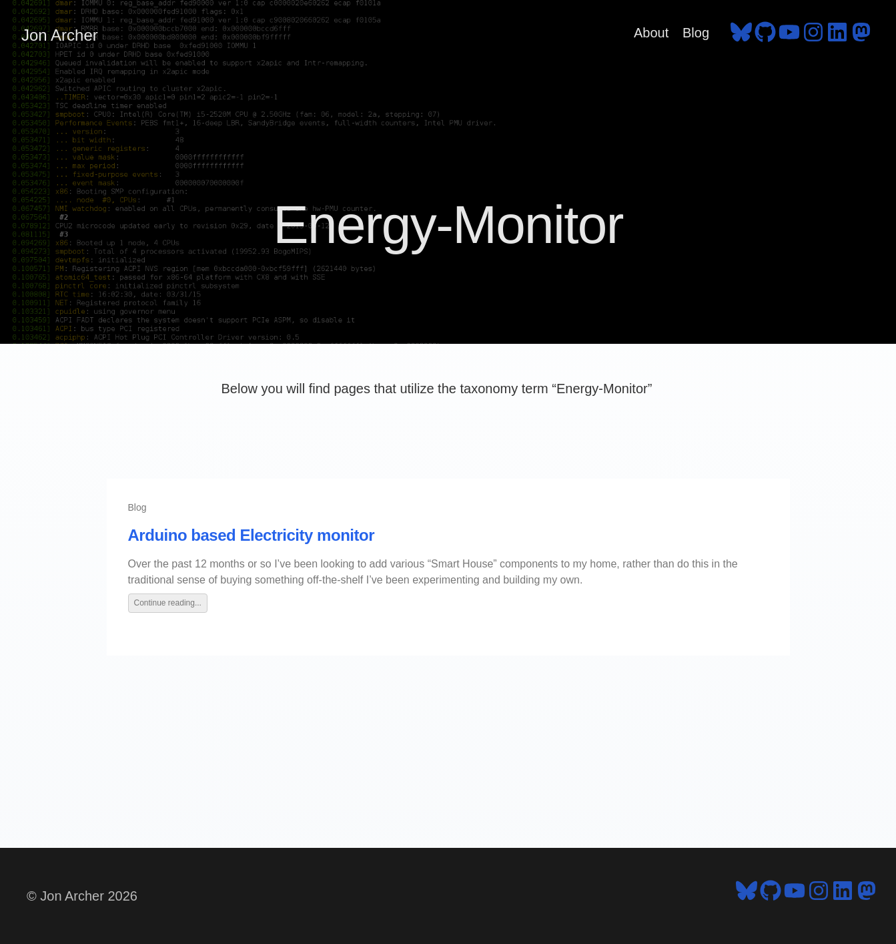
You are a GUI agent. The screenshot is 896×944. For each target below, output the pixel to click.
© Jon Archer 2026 (82, 896)
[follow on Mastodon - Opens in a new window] (861, 35)
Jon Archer (59, 35)
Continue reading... (167, 603)
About (651, 32)
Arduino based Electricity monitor (251, 535)
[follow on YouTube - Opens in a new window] (789, 35)
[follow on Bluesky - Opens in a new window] (741, 35)
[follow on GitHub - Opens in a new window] (765, 35)
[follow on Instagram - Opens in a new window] (813, 35)
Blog (696, 32)
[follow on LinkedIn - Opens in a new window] (837, 35)
